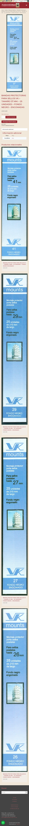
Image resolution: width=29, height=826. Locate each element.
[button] (3, 823)
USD (22, 1)
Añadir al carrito (11, 117)
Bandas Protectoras (10, 125)
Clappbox (18, 824)
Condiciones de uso (14, 808)
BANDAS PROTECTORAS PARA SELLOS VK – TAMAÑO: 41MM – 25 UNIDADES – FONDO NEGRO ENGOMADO (14, 264)
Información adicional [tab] (7, 129)
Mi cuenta (14, 799)
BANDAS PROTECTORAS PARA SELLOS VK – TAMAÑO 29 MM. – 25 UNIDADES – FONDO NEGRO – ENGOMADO (14, 428)
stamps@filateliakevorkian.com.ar (9, 817)
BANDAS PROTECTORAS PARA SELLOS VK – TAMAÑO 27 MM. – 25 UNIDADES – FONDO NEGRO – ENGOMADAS (14, 599)
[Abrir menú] (26, 5)
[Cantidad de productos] (3, 117)
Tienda (14, 797)
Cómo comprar (14, 806)
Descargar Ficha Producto (9, 121)
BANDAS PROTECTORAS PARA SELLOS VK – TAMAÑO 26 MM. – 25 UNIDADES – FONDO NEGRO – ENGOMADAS (14, 775)
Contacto (14, 801)
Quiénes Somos (14, 805)
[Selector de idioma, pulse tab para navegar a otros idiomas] (16, 1)
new (13, 138)
